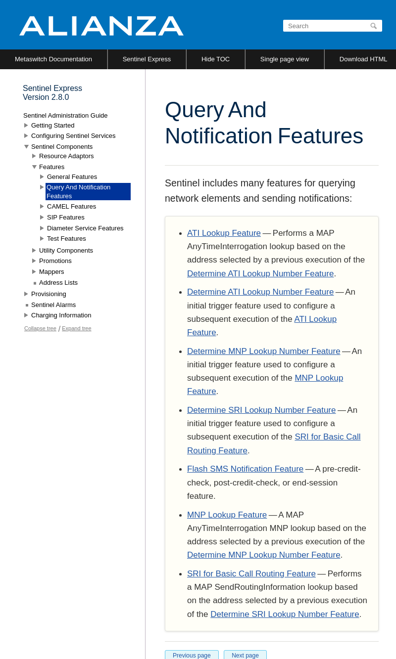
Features (51, 167)
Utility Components (66, 250)
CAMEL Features (71, 206)
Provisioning (48, 294)
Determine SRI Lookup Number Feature (261, 410)
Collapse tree (40, 328)
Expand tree (76, 328)
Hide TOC (215, 59)
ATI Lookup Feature (224, 233)
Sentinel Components (62, 146)
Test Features (66, 238)
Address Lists (58, 282)
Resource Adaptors (66, 156)
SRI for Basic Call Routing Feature (251, 573)
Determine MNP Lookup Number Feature (264, 351)
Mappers (51, 271)
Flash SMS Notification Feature (245, 469)
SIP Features (66, 217)
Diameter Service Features (85, 228)
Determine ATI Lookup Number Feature (260, 273)
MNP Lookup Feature (227, 515)
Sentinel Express (147, 59)
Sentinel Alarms (53, 304)
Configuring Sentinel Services (73, 135)
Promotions (55, 260)
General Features (72, 176)
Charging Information (61, 315)
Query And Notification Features (78, 191)
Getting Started (52, 125)
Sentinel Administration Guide (65, 115)
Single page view (284, 59)
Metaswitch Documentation (53, 59)
